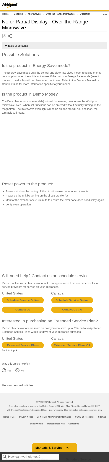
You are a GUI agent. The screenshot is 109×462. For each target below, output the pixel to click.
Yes (9, 370)
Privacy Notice (26, 417)
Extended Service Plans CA (72, 345)
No (22, 370)
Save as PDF (4, 36)
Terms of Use (9, 417)
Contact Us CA (72, 309)
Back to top (8, 350)
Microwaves (34, 14)
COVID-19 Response (84, 417)
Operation (85, 14)
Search (4, 457)
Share (10, 36)
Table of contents (18, 45)
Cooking (18, 14)
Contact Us (22, 309)
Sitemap (102, 417)
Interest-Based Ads (56, 424)
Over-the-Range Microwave (60, 14)
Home (5, 14)
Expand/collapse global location (105, 13)
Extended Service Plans (23, 345)
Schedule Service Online (22, 300)
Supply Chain (36, 424)
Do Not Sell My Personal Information (54, 417)
